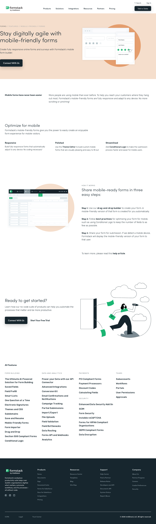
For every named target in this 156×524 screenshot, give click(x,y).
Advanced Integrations (54, 387)
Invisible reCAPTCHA (90, 418)
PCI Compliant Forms (90, 379)
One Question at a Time (17, 400)
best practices (104, 219)
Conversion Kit (50, 391)
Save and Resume (14, 418)
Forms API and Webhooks (55, 435)
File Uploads (48, 417)
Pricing (112, 8)
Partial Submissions (52, 408)
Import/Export (50, 412)
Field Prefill (11, 391)
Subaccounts (123, 379)
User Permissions (125, 392)
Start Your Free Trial (40, 320)
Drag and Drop (12, 432)
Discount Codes (87, 388)
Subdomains (11, 414)
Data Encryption (88, 434)
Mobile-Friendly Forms (17, 423)
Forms (3, 26)
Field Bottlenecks (51, 426)
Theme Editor (69, 147)
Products (47, 8)
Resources (88, 8)
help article (119, 253)
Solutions (60, 8)
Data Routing (49, 430)
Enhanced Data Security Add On (96, 404)
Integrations (73, 8)
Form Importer (12, 427)
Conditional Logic (118, 147)
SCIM (81, 409)
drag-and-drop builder (109, 208)
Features (14, 26)
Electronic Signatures (17, 405)
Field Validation (50, 421)
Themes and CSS (14, 409)
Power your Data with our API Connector (57, 381)
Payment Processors (90, 383)
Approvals (121, 397)
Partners (100, 8)
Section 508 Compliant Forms (21, 436)
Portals (120, 388)
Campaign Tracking (52, 403)
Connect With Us (11, 62)
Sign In (149, 3)
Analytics (47, 439)
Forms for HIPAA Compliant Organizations (93, 424)
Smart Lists (11, 396)
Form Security (86, 413)
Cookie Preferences (139, 485)
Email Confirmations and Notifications (55, 397)
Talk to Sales (143, 8)
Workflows (121, 383)
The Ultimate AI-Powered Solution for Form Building (19, 381)
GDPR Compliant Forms (91, 430)
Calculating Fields (88, 392)
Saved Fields (11, 387)
